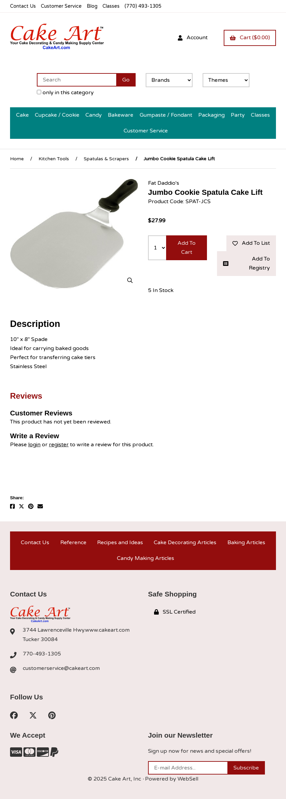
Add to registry (246, 263)
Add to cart (186, 247)
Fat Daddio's (163, 183)
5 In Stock (160, 290)
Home (17, 159)
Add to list (251, 243)
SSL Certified (175, 612)
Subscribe (246, 767)
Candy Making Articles (145, 558)
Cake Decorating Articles (185, 542)
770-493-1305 (42, 653)
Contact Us (23, 6)
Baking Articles (246, 542)
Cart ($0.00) (250, 37)
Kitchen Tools (54, 159)
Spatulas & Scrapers (106, 159)
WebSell (187, 779)
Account (193, 37)
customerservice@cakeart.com (61, 668)
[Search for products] (76, 80)
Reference (73, 542)
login (34, 444)
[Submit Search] (126, 80)
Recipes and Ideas (120, 542)
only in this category (65, 92)
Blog (92, 6)
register (59, 444)
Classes (111, 6)
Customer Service (61, 6)
